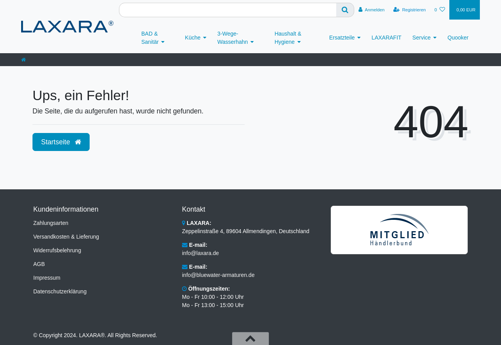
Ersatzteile (342, 37)
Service (422, 37)
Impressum (46, 278)
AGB (39, 264)
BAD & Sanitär (150, 38)
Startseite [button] (61, 142)
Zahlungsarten (50, 223)
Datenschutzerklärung (60, 291)
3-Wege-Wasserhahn (232, 38)
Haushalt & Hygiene (287, 38)
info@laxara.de (200, 253)
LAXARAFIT (386, 37)
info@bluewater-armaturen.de (218, 275)
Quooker (458, 37)
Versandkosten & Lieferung (66, 237)
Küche (193, 37)
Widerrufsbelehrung (57, 250)
